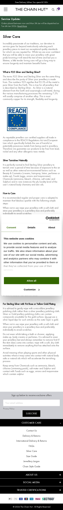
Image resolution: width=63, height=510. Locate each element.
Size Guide (31, 456)
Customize (31, 289)
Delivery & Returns (31, 435)
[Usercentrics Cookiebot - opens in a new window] (45, 219)
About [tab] (51, 227)
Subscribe (31, 413)
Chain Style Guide (31, 466)
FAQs (31, 445)
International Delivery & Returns (31, 440)
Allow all (31, 280)
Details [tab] (31, 227)
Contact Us (31, 430)
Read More (22, 26)
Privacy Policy (8, 408)
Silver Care (31, 451)
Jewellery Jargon (31, 461)
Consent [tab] (11, 227)
